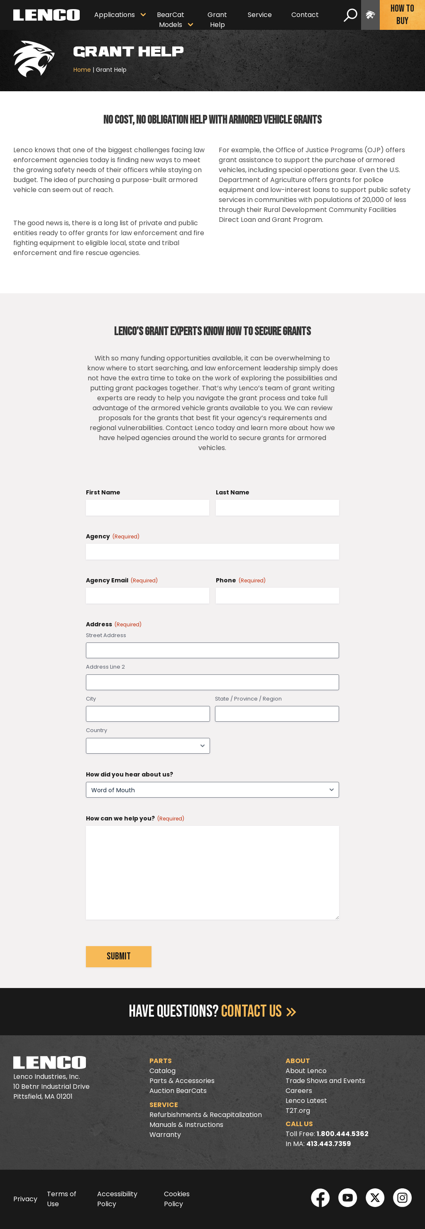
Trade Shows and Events (325, 1080)
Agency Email (122, 580)
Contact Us (258, 1012)
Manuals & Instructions (186, 1124)
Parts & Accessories (182, 1080)
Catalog (162, 1071)
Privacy (25, 1199)
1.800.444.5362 (343, 1134)
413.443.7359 (328, 1144)
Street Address (106, 635)
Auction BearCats (178, 1090)
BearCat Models (170, 19)
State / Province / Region (248, 699)
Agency (112, 536)
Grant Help (217, 19)
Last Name (232, 492)
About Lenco (306, 1071)
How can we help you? (135, 818)
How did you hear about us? (129, 774)
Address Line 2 (105, 667)
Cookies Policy (177, 1199)
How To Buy (402, 14)
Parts (160, 1061)
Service (260, 14)
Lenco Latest (306, 1100)
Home (82, 70)
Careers (299, 1090)
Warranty (165, 1134)
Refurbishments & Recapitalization (205, 1114)
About (298, 1061)
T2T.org (298, 1110)
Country (96, 730)
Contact (305, 14)
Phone (241, 580)
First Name (103, 492)
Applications (114, 14)
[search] (350, 15)
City (91, 699)
